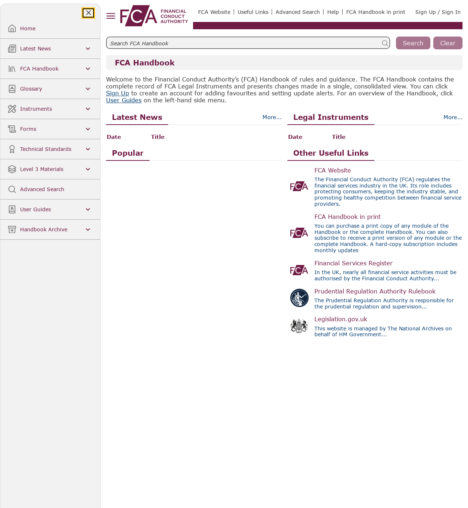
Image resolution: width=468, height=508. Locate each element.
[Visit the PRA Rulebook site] (299, 298)
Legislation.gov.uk (340, 318)
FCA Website (332, 170)
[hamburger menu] (110, 16)
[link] (154, 16)
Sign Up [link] (117, 93)
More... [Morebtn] (272, 117)
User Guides (123, 99)
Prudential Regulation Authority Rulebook (374, 291)
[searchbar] (248, 43)
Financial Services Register (353, 262)
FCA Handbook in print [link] (375, 12)
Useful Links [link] (253, 12)
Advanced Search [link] (298, 12)
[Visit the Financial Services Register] (299, 270)
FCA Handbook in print (347, 216)
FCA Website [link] (214, 12)
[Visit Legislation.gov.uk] (299, 326)
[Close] (88, 13)
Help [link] (333, 12)
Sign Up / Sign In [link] (438, 12)
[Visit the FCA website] (299, 186)
